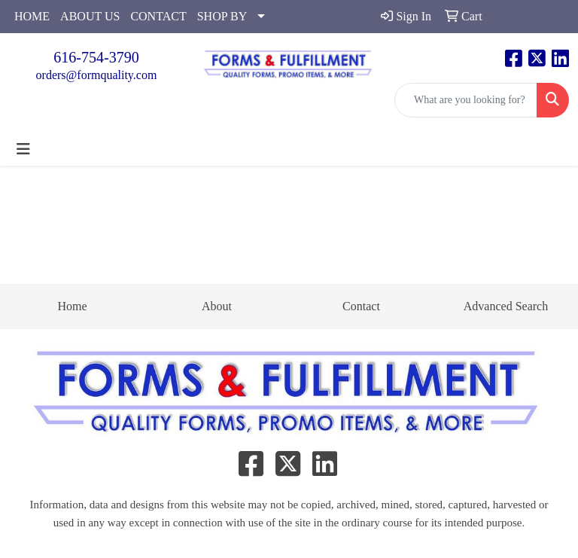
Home (72, 306)
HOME (32, 16)
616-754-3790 (95, 57)
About (217, 306)
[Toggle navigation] (23, 149)
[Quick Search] (465, 100)
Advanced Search (506, 306)
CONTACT (158, 16)
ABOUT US (90, 16)
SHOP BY (222, 16)
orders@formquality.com (96, 75)
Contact (361, 306)
